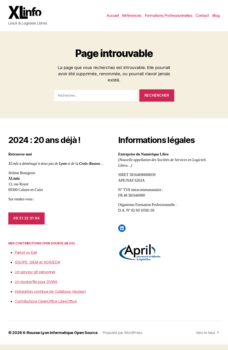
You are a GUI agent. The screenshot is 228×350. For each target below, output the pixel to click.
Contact (202, 18)
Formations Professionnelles (168, 18)
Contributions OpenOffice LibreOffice (45, 307)
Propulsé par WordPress (122, 338)
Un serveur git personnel (35, 277)
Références (132, 18)
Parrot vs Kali (26, 258)
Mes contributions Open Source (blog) (41, 249)
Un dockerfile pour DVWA (36, 287)
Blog (216, 18)
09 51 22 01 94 (26, 224)
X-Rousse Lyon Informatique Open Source (60, 338)
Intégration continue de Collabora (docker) (50, 297)
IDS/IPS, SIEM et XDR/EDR (37, 268)
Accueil (113, 18)
